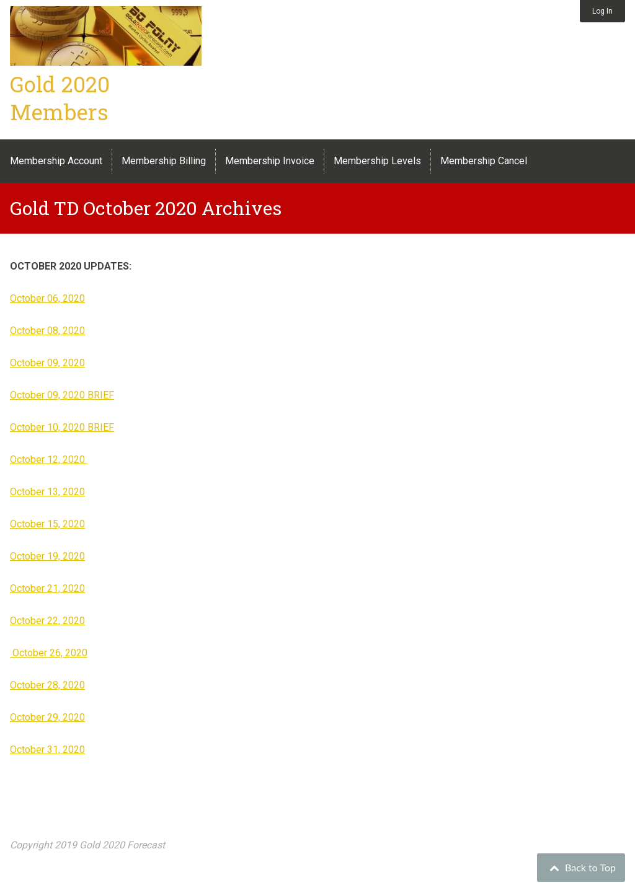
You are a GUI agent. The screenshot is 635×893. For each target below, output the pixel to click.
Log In (602, 11)
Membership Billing (164, 161)
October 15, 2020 (47, 524)
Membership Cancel (483, 161)
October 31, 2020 (47, 749)
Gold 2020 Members (60, 97)
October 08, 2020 (47, 331)
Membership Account (56, 161)
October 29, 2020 (47, 717)
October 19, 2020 (47, 556)
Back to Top (581, 867)
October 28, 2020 (47, 685)
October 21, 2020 (47, 588)
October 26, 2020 (48, 653)
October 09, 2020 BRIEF (62, 395)
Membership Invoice (269, 161)
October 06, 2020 (47, 298)
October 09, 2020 (47, 363)
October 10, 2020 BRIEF (62, 427)
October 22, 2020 (47, 621)
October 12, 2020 (48, 459)
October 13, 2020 (47, 492)
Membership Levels (377, 161)
